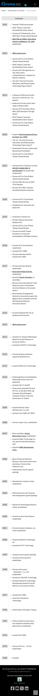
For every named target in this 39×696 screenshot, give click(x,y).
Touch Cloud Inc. (26, 277)
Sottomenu (19, 18)
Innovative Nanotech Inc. (22, 271)
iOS (15, 683)
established (24, 41)
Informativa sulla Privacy (19, 671)
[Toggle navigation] (35, 4)
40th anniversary (19, 53)
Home (4, 10)
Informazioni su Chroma (16, 10)
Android (22, 683)
